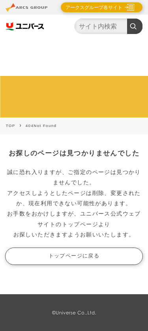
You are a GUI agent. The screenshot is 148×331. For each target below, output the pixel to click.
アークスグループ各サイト (94, 7)
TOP (10, 125)
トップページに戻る (74, 256)
